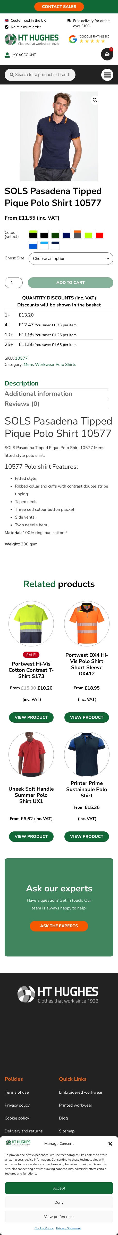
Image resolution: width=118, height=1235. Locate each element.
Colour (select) (12, 234)
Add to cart (70, 282)
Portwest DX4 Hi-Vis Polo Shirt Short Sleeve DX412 (86, 664)
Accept (59, 1188)
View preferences (59, 1216)
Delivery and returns (24, 1131)
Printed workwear (75, 1105)
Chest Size (14, 258)
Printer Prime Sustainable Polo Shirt (86, 789)
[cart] (107, 54)
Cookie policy (17, 1118)
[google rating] (89, 39)
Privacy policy (17, 1105)
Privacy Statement (68, 1228)
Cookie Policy (44, 1228)
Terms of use (17, 1092)
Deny (59, 1202)
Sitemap (66, 1131)
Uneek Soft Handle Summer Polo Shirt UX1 (31, 795)
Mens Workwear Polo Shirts (50, 364)
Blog (63, 1118)
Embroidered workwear (81, 1092)
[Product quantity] (14, 282)
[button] (110, 1143)
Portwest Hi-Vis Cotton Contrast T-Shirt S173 (31, 670)
